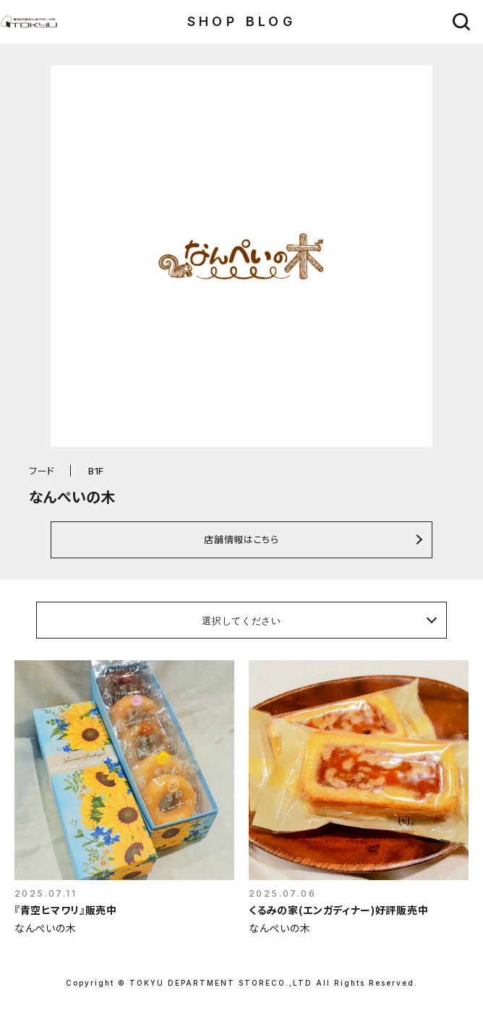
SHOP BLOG (241, 21)
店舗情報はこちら (241, 539)
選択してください (241, 620)
